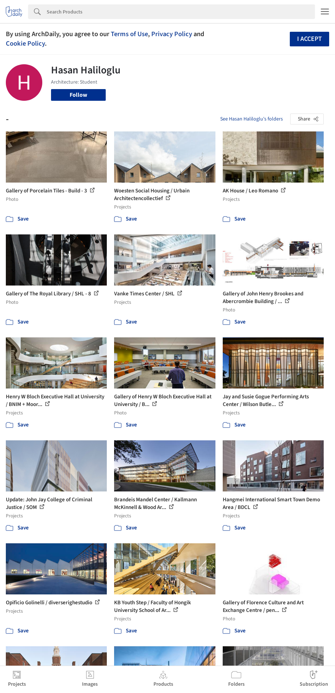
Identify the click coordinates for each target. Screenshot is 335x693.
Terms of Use (129, 34)
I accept (309, 38)
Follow (78, 95)
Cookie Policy (25, 43)
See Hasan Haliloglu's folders (251, 119)
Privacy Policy (171, 34)
